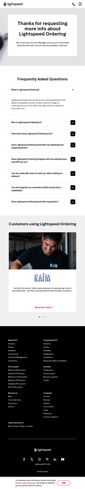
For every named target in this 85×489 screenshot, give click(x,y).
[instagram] (39, 459)
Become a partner (50, 377)
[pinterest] (47, 459)
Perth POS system (15, 387)
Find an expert (49, 373)
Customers (12, 361)
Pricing (10, 347)
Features (11, 344)
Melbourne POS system (17, 377)
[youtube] (62, 459)
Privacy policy (42, 471)
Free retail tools (14, 400)
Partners (47, 366)
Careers (46, 403)
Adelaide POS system (17, 384)
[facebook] (24, 459)
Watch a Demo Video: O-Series (20, 426)
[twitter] (32, 459)
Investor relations (50, 417)
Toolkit (46, 380)
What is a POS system (17, 370)
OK (64, 483)
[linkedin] (55, 459)
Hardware (12, 350)
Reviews (46, 400)
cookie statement (28, 483)
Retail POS (12, 340)
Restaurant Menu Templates (55, 361)
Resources (13, 393)
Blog (10, 396)
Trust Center (48, 407)
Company (47, 393)
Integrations (48, 354)
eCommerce (13, 354)
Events (11, 407)
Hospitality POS (50, 340)
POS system (13, 366)
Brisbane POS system (17, 380)
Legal (45, 410)
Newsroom (47, 413)
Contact (46, 396)
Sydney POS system (16, 373)
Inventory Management (17, 357)
